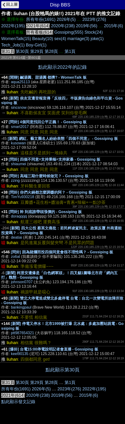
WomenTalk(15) (16, 38)
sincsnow (19, 107)
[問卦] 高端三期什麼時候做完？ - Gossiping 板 (48, 176)
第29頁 (36, 51)
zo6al (15, 257)
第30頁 (22, 51)
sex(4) (60, 38)
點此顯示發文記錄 (18, 401)
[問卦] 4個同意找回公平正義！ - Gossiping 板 (48, 122)
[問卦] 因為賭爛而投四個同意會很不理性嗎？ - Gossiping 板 (62, 252)
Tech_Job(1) (13, 45)
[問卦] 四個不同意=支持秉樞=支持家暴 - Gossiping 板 (55, 159)
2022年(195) (13, 25)
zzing (15, 180)
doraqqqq (19, 216)
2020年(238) (63, 25)
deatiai (16, 237)
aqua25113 (20, 82)
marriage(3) (78, 38)
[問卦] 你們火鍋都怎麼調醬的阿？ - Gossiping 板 (50, 192)
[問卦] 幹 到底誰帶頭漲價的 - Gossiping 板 (45, 212)
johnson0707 (22, 282)
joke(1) (97, 38)
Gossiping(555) (68, 32)
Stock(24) (93, 32)
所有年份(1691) (41, 19)
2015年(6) (113, 25)
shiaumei (18, 164)
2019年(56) (86, 25)
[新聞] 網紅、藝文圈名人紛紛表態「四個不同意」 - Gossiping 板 (63, 139)
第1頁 (70, 51)
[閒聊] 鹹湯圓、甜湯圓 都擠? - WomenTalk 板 (48, 77)
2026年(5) (66, 19)
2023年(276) (94, 19)
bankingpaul (21, 307)
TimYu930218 (22, 197)
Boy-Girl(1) (36, 45)
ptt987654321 (22, 333)
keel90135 (19, 354)
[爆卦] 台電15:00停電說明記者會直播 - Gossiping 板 (53, 349)
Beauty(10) (42, 38)
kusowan (18, 143)
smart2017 (20, 127)
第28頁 (51, 51)
